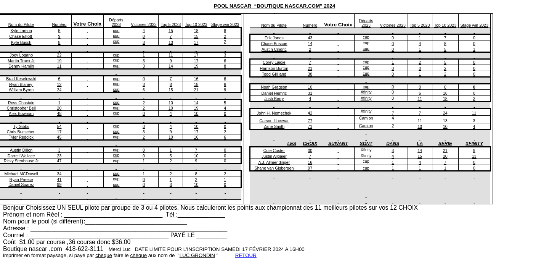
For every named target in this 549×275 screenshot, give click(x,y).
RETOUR (246, 255)
